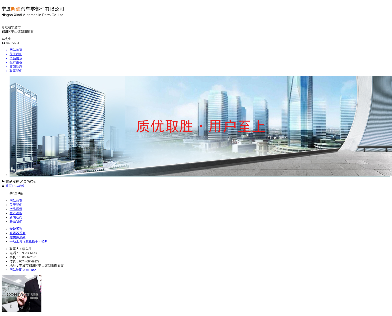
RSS (33, 269)
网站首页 (16, 200)
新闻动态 (16, 217)
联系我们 (16, 221)
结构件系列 (17, 237)
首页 (8, 186)
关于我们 (16, 204)
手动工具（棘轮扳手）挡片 (29, 241)
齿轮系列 (16, 229)
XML (26, 269)
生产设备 (16, 213)
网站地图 (16, 269)
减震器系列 (17, 233)
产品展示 (16, 209)
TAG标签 (18, 186)
